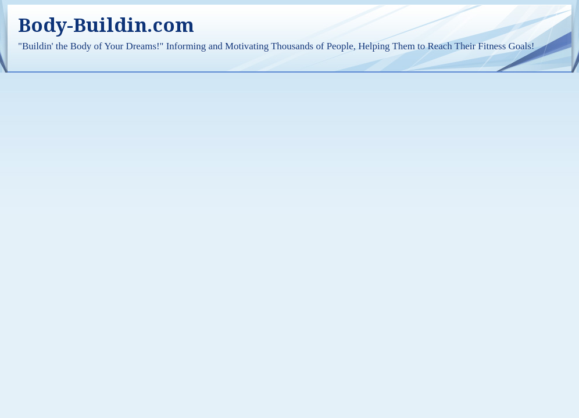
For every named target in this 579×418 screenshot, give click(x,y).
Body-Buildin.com (106, 25)
